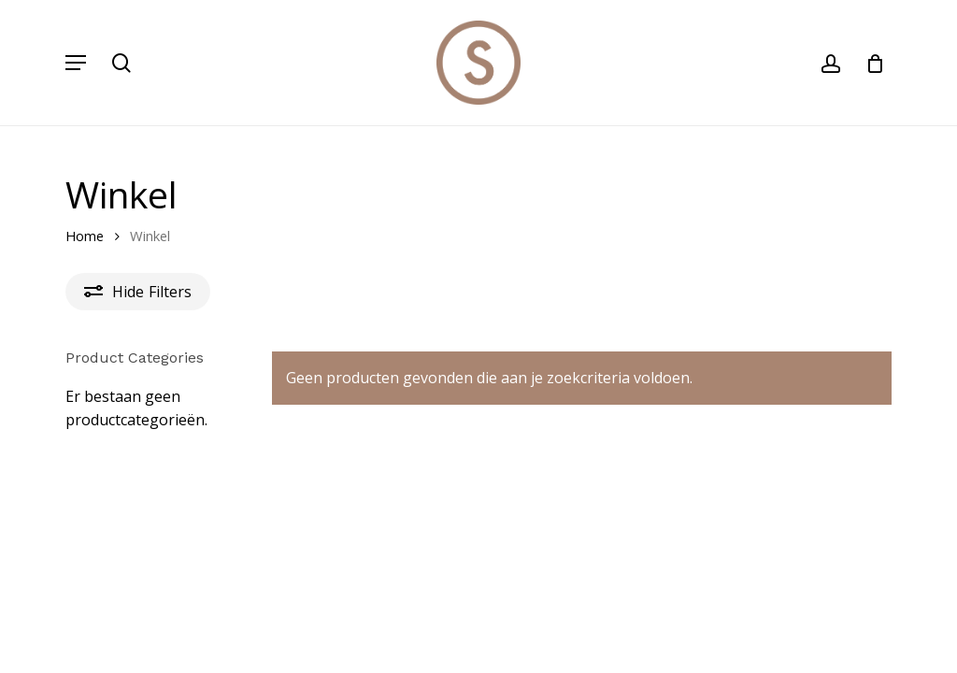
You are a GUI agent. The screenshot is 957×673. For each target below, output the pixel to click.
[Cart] (868, 62)
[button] (75, 62)
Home (84, 235)
